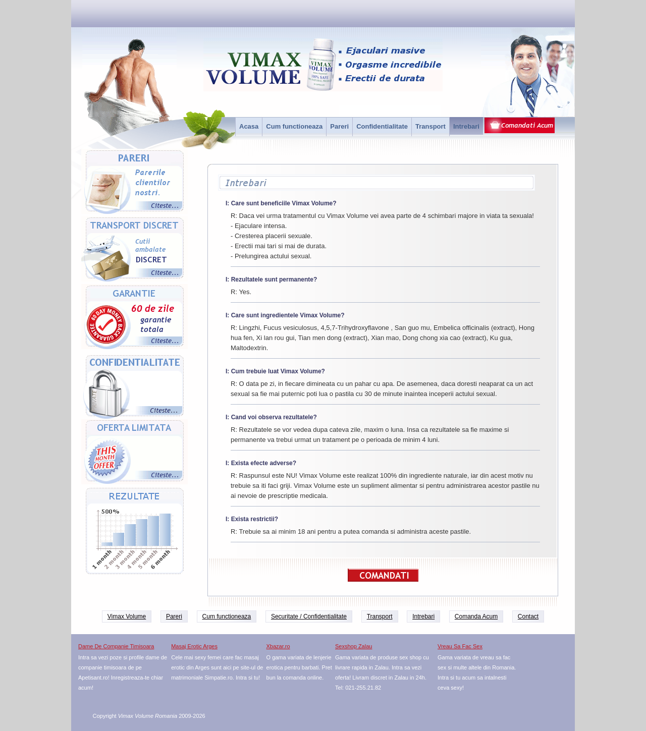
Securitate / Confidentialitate (309, 616)
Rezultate (134, 531)
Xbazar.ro (278, 646)
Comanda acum (519, 126)
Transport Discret (134, 250)
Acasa (248, 126)
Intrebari (466, 126)
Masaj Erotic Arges (194, 646)
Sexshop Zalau (353, 646)
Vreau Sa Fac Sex (460, 646)
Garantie (134, 318)
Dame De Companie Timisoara (116, 646)
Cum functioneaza (294, 126)
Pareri (339, 126)
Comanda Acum (476, 616)
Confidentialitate (382, 126)
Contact (528, 616)
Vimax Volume (126, 616)
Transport (430, 126)
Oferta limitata (134, 453)
